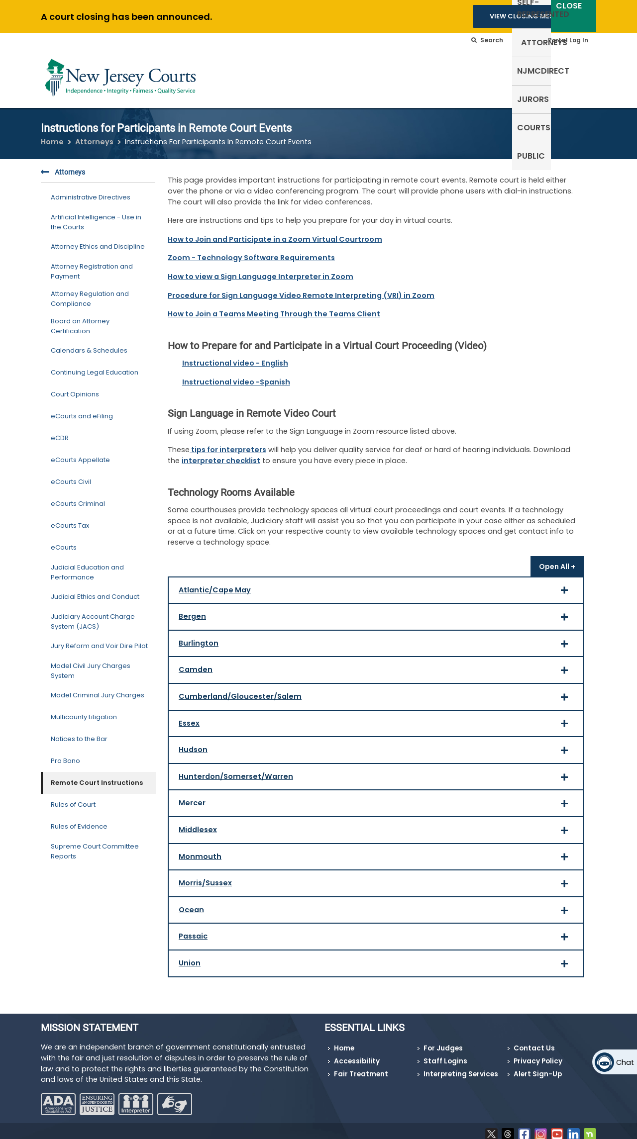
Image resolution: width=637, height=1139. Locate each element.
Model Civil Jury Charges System (90, 664)
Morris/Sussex (376, 881)
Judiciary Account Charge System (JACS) (93, 615)
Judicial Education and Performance (87, 566)
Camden (376, 668)
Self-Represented (313, 76)
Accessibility (357, 1054)
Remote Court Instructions (97, 776)
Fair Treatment (361, 1067)
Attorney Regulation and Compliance (90, 292)
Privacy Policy (538, 1054)
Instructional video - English (235, 357)
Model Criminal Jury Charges (97, 689)
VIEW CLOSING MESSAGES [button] (533, 16)
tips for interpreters (228, 444)
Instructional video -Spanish (236, 375)
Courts (536, 76)
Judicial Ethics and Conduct (95, 590)
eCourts (64, 541)
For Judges (443, 1042)
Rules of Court (73, 798)
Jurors (494, 76)
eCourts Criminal (78, 497)
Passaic (376, 934)
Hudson (376, 748)
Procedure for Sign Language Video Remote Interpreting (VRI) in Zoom (301, 289)
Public (577, 76)
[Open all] (557, 560)
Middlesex (376, 828)
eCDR (60, 432)
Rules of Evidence (79, 820)
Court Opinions (75, 388)
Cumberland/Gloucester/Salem (376, 694)
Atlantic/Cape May (376, 587)
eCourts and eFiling (82, 410)
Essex (376, 721)
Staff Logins (445, 1054)
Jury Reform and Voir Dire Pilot (99, 640)
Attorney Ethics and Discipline (98, 240)
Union (376, 961)
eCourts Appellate (80, 454)
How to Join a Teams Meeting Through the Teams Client (274, 308)
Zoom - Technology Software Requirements (251, 252)
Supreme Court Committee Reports (95, 845)
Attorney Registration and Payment (92, 265)
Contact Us (534, 1042)
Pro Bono (65, 754)
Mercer (376, 801)
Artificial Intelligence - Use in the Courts (96, 216)
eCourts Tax (70, 519)
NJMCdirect (442, 76)
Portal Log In (568, 40)
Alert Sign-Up (538, 1067)
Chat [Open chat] (625, 1062)
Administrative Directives (90, 191)
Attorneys (383, 76)
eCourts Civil (71, 475)
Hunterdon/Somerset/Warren (376, 774)
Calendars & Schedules (89, 344)
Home (52, 135)
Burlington (376, 641)
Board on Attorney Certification (80, 320)
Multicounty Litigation (84, 711)
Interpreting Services (461, 1067)
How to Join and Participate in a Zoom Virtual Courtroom (275, 233)
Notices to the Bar (79, 733)
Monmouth (376, 854)
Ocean (376, 907)
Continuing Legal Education (94, 366)
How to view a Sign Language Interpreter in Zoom (260, 271)
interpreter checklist (221, 455)
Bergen (376, 614)
